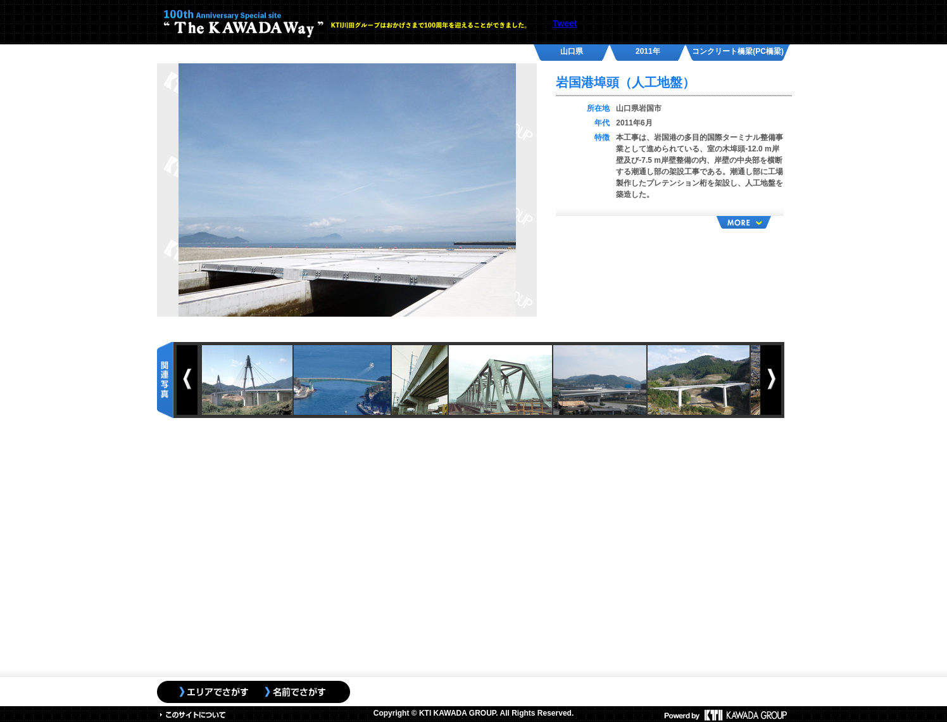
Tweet (565, 23)
